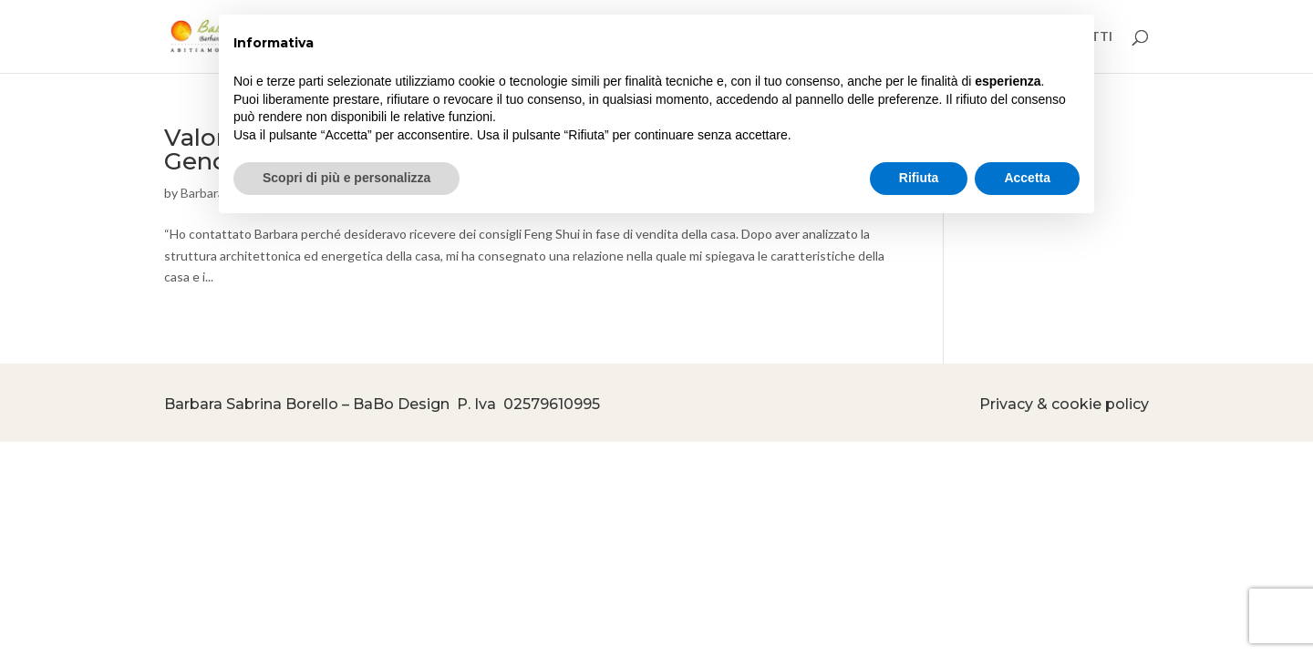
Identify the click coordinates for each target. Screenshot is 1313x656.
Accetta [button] (1027, 177)
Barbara (202, 192)
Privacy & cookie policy (1064, 404)
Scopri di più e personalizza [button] (346, 177)
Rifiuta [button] (919, 177)
